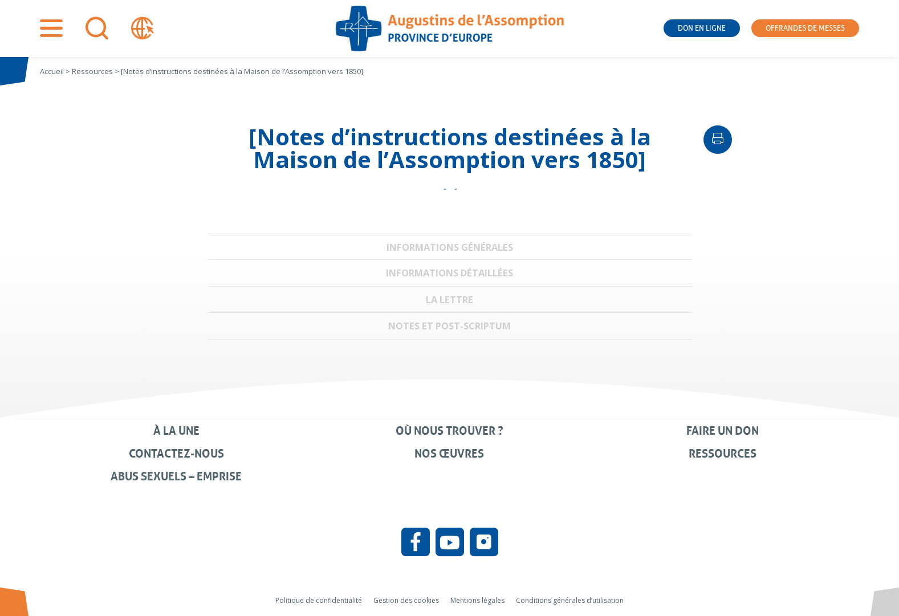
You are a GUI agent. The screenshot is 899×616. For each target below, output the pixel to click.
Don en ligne (702, 28)
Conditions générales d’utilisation (570, 600)
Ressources (722, 453)
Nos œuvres (449, 453)
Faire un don (722, 431)
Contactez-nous (176, 453)
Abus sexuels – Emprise (176, 476)
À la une (176, 431)
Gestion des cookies (406, 600)
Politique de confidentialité (318, 600)
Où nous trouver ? (449, 431)
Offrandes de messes (805, 28)
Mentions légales (477, 600)
